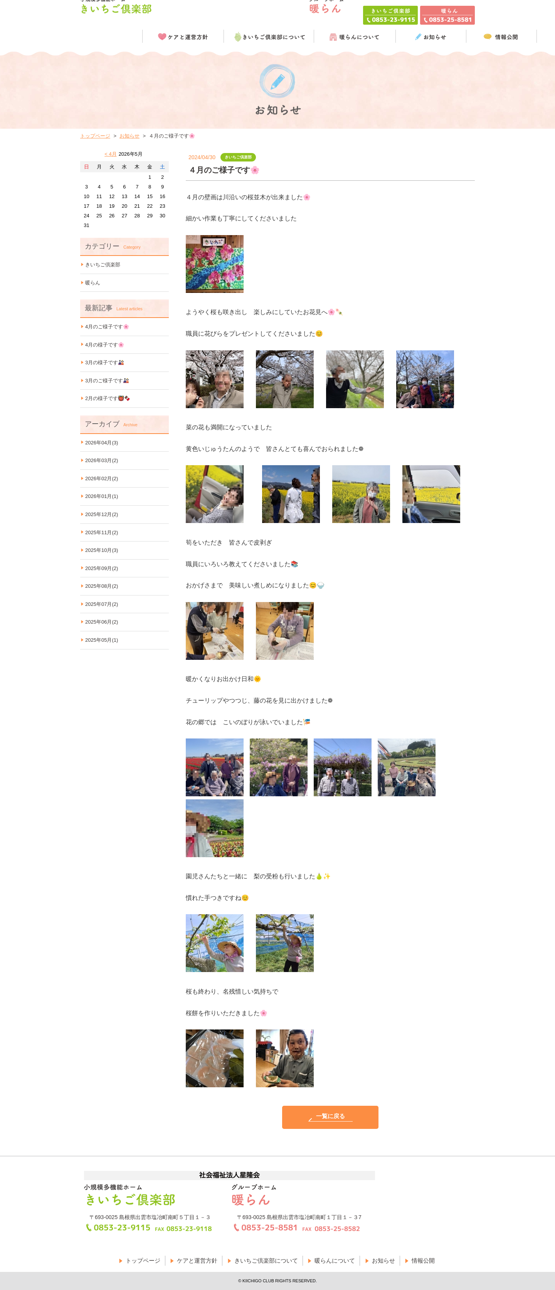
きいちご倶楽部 (102, 264)
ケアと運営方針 (197, 1260)
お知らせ (129, 136)
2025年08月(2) (101, 586)
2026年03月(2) (101, 460)
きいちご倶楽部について (266, 1260)
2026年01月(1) (101, 496)
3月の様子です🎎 (104, 362)
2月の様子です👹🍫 (107, 398)
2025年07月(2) (101, 604)
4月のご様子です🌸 (107, 327)
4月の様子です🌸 (104, 345)
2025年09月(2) (101, 568)
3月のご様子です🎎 (107, 380)
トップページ (95, 136)
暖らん (92, 283)
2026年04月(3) (101, 443)
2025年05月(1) (101, 640)
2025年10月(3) (101, 550)
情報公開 (423, 1260)
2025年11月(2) (101, 532)
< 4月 (110, 154)
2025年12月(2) (101, 514)
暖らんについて (334, 1260)
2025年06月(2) (101, 622)
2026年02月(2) (101, 478)
